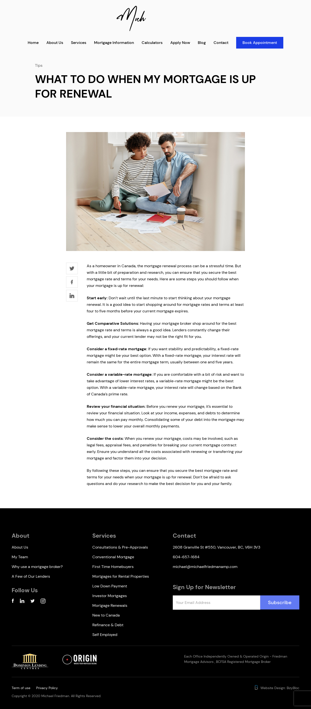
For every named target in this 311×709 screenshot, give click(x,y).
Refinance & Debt (107, 624)
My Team (20, 556)
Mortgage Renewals (109, 605)
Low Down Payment (109, 586)
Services (78, 42)
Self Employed (104, 634)
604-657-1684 (186, 556)
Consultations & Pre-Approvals (120, 547)
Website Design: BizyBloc (276, 688)
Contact (221, 42)
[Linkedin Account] (22, 602)
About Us (54, 42)
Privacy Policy (47, 688)
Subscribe (280, 602)
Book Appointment (259, 42)
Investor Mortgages (109, 595)
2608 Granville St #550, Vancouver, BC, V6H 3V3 (216, 547)
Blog (202, 42)
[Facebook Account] (13, 602)
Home (33, 42)
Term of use (21, 688)
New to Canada (106, 615)
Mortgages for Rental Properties (120, 576)
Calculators (152, 42)
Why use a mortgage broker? (37, 566)
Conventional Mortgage (113, 556)
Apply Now (180, 42)
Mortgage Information (114, 42)
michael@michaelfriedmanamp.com (205, 566)
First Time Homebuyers (113, 566)
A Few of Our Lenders (31, 576)
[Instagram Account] (43, 602)
